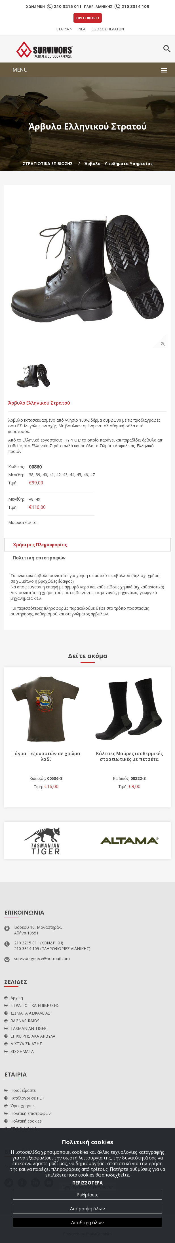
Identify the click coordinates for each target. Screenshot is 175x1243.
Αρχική (13, 997)
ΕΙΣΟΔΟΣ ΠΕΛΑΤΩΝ (108, 29)
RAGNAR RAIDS (21, 1020)
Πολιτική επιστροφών (39, 558)
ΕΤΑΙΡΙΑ (62, 29)
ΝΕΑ (82, 29)
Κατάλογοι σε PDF (24, 1098)
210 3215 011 (68, 6)
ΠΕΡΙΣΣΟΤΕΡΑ (87, 1183)
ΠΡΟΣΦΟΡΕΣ (88, 17)
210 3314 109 (135, 6)
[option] (87, 268)
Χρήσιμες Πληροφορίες (40, 545)
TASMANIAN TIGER (25, 1028)
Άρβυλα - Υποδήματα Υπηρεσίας (119, 163)
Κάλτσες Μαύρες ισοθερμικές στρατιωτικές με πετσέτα (129, 756)
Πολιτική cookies (23, 1121)
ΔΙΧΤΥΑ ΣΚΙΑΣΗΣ (23, 1043)
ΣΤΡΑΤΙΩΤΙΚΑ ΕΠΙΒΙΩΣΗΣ (48, 163)
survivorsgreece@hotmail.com (42, 958)
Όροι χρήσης (19, 1105)
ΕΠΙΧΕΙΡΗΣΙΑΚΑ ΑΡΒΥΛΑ (29, 1036)
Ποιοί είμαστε (20, 1090)
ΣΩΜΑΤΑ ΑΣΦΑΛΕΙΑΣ (27, 1013)
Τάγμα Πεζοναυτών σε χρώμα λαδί (46, 756)
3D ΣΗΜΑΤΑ (19, 1051)
